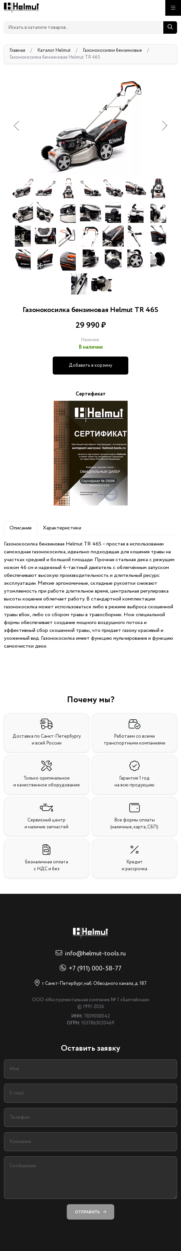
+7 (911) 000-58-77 (95, 968)
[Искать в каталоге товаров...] (84, 27)
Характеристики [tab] (62, 528)
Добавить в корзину (90, 365)
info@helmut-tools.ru (95, 953)
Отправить (90, 1212)
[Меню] (173, 8)
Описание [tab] (20, 528)
